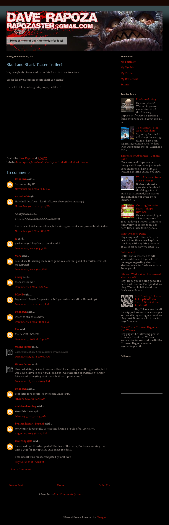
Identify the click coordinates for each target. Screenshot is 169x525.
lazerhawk (37, 162)
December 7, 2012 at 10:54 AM (32, 339)
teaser (84, 162)
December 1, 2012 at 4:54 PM (31, 249)
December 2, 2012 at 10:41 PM (32, 304)
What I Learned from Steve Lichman (148, 179)
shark (48, 162)
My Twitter (127, 73)
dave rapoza (22, 162)
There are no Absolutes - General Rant (140, 157)
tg (16, 239)
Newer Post (16, 485)
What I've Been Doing (133, 234)
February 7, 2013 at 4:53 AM (30, 416)
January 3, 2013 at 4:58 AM (30, 399)
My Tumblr (127, 67)
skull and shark (70, 162)
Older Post (105, 485)
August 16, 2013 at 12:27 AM (31, 433)
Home (60, 485)
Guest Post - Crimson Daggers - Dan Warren (140, 329)
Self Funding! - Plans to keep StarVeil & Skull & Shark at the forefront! (148, 301)
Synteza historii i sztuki (29, 424)
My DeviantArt (129, 79)
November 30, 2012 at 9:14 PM (32, 189)
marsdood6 (22, 197)
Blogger (101, 517)
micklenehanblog (25, 406)
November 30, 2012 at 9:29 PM (32, 206)
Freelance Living (146, 99)
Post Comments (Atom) (68, 494)
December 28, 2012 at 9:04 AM (32, 357)
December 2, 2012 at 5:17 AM (31, 287)
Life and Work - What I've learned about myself (141, 276)
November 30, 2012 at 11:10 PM (32, 231)
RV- (17, 329)
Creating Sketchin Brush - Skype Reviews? (147, 209)
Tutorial (125, 85)
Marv (18, 256)
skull (56, 162)
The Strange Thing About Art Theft (147, 129)
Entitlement (128, 252)
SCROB (19, 295)
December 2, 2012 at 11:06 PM (32, 322)
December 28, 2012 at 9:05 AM (32, 381)
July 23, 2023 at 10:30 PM (29, 462)
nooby (18, 277)
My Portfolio (128, 62)
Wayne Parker (23, 347)
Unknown (21, 179)
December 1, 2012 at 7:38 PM (31, 270)
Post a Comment (21, 470)
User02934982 (23, 441)
